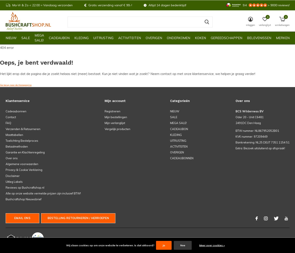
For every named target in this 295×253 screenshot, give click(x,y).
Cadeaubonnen (16, 111)
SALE (25, 38)
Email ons (22, 218)
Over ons (12, 158)
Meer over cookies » (212, 245)
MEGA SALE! (39, 38)
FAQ (8, 123)
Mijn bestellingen (116, 117)
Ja (164, 245)
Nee (182, 245)
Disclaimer (13, 176)
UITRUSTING (103, 38)
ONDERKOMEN (178, 38)
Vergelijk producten (117, 129)
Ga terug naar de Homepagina (16, 85)
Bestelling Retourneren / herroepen (78, 218)
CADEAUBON (59, 38)
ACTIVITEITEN (129, 38)
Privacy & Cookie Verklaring (24, 170)
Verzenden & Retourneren (23, 129)
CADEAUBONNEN (181, 158)
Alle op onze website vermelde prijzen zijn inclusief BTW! (43, 193)
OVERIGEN (154, 38)
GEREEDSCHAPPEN (226, 38)
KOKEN (200, 38)
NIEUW (11, 38)
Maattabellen (14, 135)
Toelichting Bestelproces (22, 140)
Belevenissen (259, 38)
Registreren (112, 111)
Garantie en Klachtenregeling (25, 152)
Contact (11, 117)
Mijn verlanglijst (115, 123)
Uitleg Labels (14, 181)
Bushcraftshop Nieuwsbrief (23, 199)
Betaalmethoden (17, 146)
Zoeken (207, 22)
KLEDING (81, 38)
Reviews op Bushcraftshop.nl (25, 187)
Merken (283, 38)
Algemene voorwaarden (22, 164)
